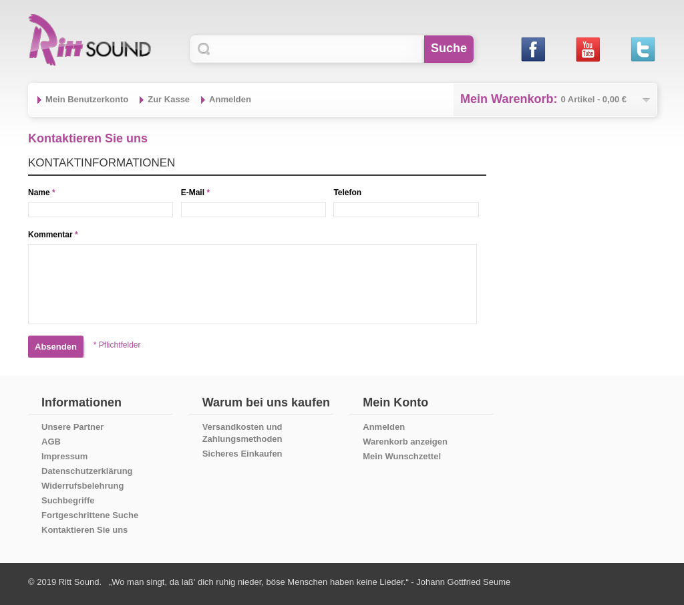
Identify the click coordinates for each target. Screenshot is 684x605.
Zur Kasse (169, 99)
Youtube (587, 49)
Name (39, 193)
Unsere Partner (72, 427)
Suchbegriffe (67, 500)
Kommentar (50, 235)
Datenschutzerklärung (87, 471)
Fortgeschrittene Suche (89, 515)
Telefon (347, 192)
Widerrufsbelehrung (82, 486)
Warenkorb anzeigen (405, 442)
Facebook (532, 49)
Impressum (64, 456)
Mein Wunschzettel (402, 456)
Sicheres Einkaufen (242, 454)
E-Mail (192, 193)
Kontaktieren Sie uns (84, 530)
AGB (51, 442)
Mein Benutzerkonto (86, 99)
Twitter (642, 49)
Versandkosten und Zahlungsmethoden (242, 433)
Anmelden (230, 99)
